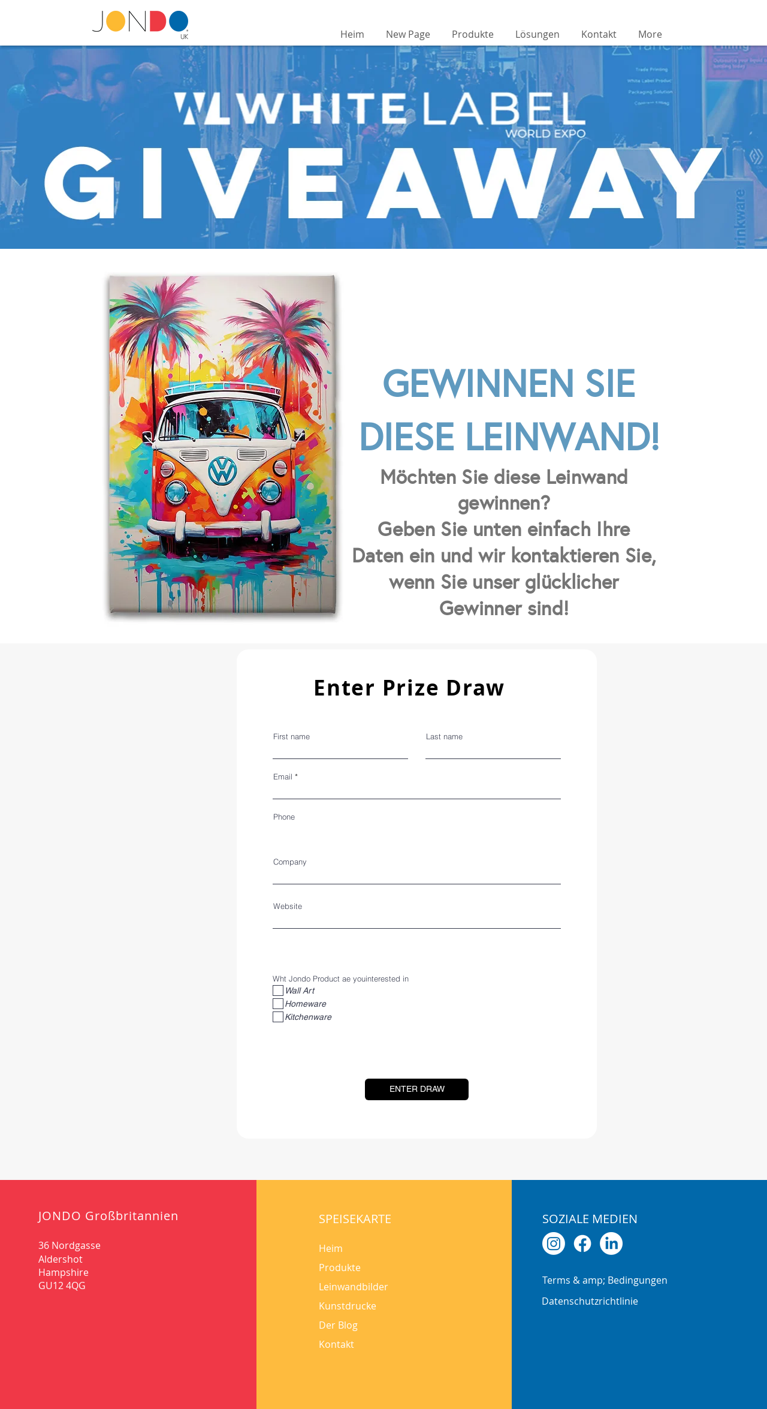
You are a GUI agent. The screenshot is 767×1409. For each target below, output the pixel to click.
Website (287, 906)
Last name (444, 736)
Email (282, 777)
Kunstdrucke (347, 1305)
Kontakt (336, 1344)
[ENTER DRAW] (417, 1089)
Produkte (340, 1267)
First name (291, 736)
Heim (331, 1248)
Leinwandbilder (353, 1286)
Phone (284, 817)
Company (290, 862)
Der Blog (338, 1325)
